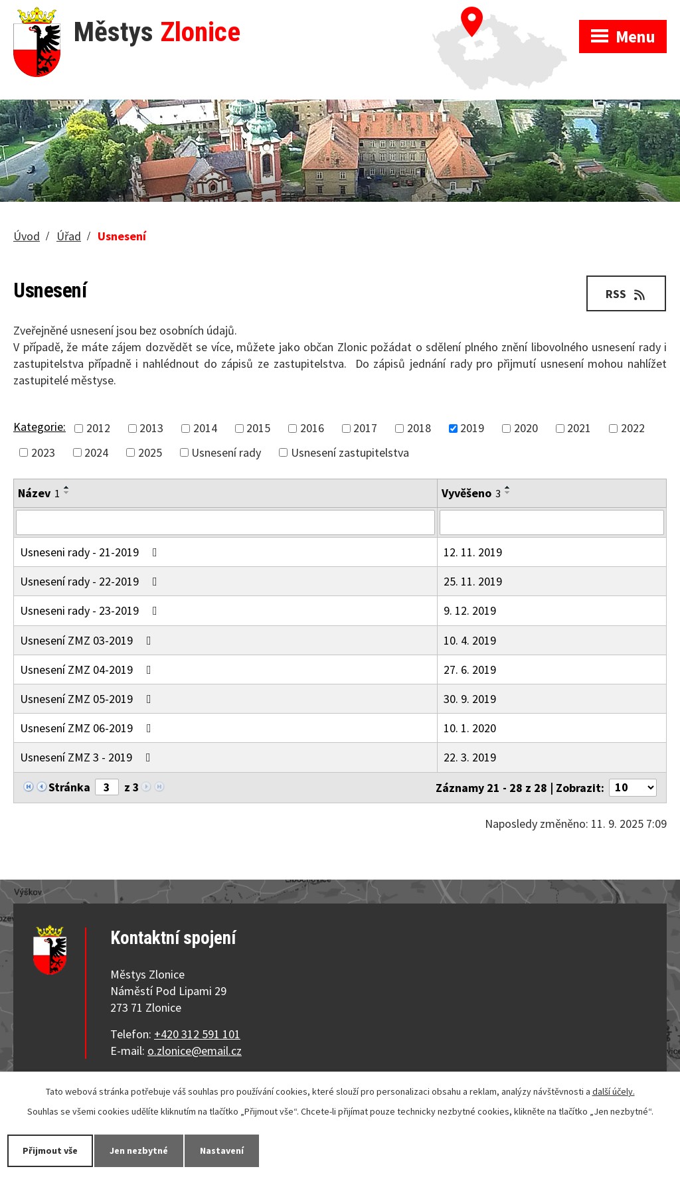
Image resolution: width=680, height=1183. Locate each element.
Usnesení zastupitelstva (350, 452)
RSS (626, 293)
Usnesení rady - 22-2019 (91, 581)
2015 (258, 428)
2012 (98, 428)
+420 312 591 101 (197, 1034)
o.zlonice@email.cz (194, 1050)
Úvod (26, 236)
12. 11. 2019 (473, 552)
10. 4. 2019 (470, 640)
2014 (205, 428)
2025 (150, 452)
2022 (633, 428)
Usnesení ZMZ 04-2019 (88, 669)
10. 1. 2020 (470, 728)
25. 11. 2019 (473, 581)
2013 (151, 428)
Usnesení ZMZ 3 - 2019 (88, 757)
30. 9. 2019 (470, 698)
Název (39, 493)
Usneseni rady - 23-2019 (91, 610)
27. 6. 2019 (470, 669)
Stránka (69, 787)
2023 (43, 452)
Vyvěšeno (471, 493)
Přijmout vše (50, 1150)
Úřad (68, 236)
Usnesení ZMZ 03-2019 (88, 640)
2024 (96, 452)
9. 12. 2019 (470, 610)
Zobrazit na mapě (505, 13)
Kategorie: (39, 426)
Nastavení (222, 1150)
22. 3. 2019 (470, 757)
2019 (472, 428)
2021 (579, 428)
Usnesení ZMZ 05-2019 (88, 698)
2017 (365, 428)
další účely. (613, 1091)
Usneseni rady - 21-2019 (91, 552)
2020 (526, 428)
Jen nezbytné (139, 1150)
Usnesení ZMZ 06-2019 (88, 728)
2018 (419, 428)
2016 (312, 428)
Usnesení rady (226, 452)
